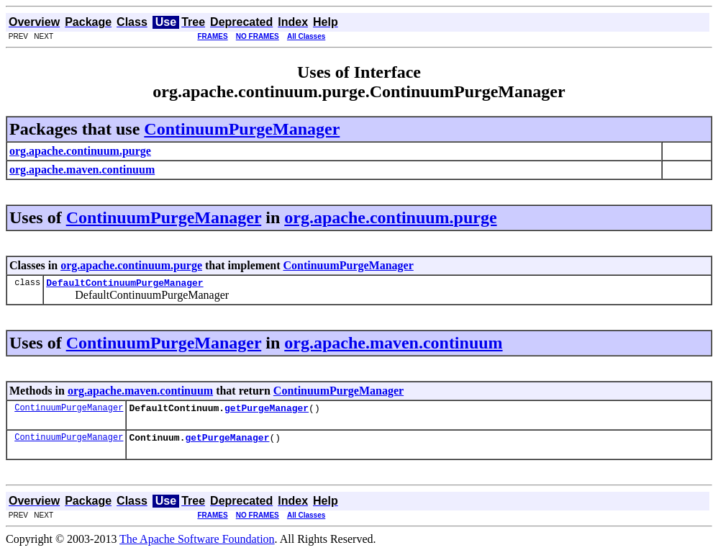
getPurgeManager (266, 411)
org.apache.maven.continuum (393, 345)
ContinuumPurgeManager (242, 129)
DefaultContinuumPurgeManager (124, 284)
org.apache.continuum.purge (390, 217)
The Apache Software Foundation (197, 545)
